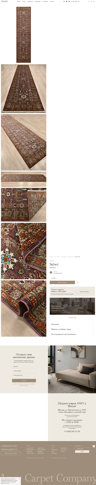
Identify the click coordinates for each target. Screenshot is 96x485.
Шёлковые (40, 451)
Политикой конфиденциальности (27, 384)
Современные (41, 448)
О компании (45, 1)
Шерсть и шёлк (30, 453)
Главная (51, 7)
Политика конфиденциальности (59, 458)
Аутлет (24, 1)
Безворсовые (41, 453)
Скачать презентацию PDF (11, 453)
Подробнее (6, 483)
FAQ (52, 448)
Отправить (24, 380)
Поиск (82, 451)
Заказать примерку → (85, 42)
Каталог (19, 1)
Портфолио (30, 1)
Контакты (52, 1)
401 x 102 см (54, 28)
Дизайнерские (30, 449)
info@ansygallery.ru (9, 449)
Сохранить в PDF (72, 67)
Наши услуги (64, 449)
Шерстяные (63, 7)
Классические (57, 7)
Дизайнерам (37, 1)
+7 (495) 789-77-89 (75, 1)
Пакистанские (70, 7)
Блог (53, 451)
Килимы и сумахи (41, 449)
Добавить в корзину (62, 32)
